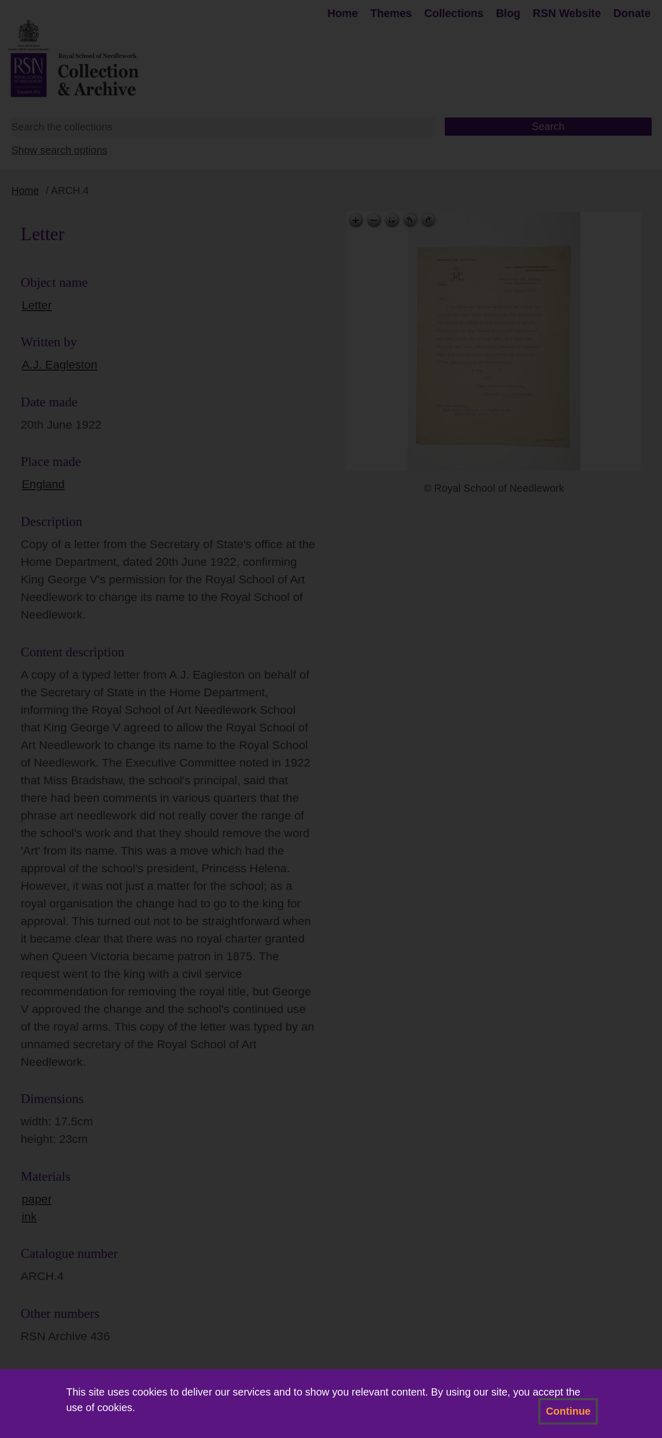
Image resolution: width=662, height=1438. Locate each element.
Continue (568, 1411)
